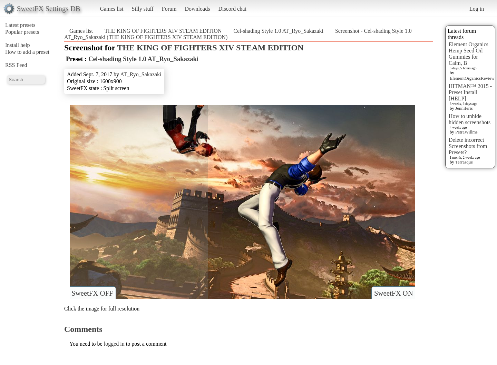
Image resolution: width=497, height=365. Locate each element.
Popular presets (22, 32)
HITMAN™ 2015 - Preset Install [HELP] (470, 92)
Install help (17, 45)
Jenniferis (464, 108)
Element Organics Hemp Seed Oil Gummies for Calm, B (468, 53)
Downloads (197, 9)
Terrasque (464, 162)
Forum (169, 9)
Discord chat (232, 9)
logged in (114, 344)
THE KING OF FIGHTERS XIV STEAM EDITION (163, 31)
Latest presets (20, 25)
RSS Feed (16, 65)
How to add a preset (27, 52)
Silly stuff (143, 9)
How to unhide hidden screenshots (469, 119)
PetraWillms (466, 132)
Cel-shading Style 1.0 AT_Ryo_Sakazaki (278, 31)
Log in (476, 9)
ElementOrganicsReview (472, 78)
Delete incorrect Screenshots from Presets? (468, 146)
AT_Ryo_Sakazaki (140, 74)
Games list (112, 9)
